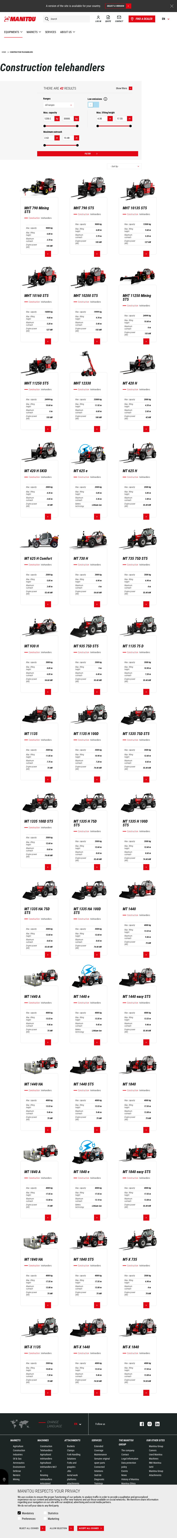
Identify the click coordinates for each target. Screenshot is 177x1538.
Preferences (28, 1518)
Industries (17, 1454)
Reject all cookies (32, 1528)
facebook (140, 1424)
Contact (125, 1454)
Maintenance (100, 1454)
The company (127, 1450)
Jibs (69, 1471)
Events (124, 1471)
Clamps (70, 1450)
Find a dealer (141, 19)
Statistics (53, 1513)
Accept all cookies (91, 1528)
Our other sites (155, 1440)
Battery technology (79, 505)
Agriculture (18, 1446)
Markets (15, 1440)
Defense (17, 1471)
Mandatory (28, 1513)
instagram (148, 1424)
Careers (152, 1450)
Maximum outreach (30, 240)
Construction (19, 1450)
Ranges (46, 98)
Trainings (98, 1483)
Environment (19, 1467)
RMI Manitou (155, 1462)
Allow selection (62, 1528)
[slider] (44, 126)
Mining (16, 1479)
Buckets (71, 1446)
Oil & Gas (17, 1458)
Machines (43, 1440)
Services (97, 1440)
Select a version (119, 6)
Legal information (129, 1458)
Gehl (151, 1467)
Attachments (72, 1440)
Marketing (53, 1518)
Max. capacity (31, 228)
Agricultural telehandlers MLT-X (48, 1466)
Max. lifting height (30, 234)
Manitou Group (156, 1446)
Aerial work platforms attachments (73, 1479)
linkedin (156, 1424)
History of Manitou (130, 1479)
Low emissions (93, 105)
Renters (16, 1475)
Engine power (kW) (31, 246)
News (124, 1475)
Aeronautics (18, 1462)
